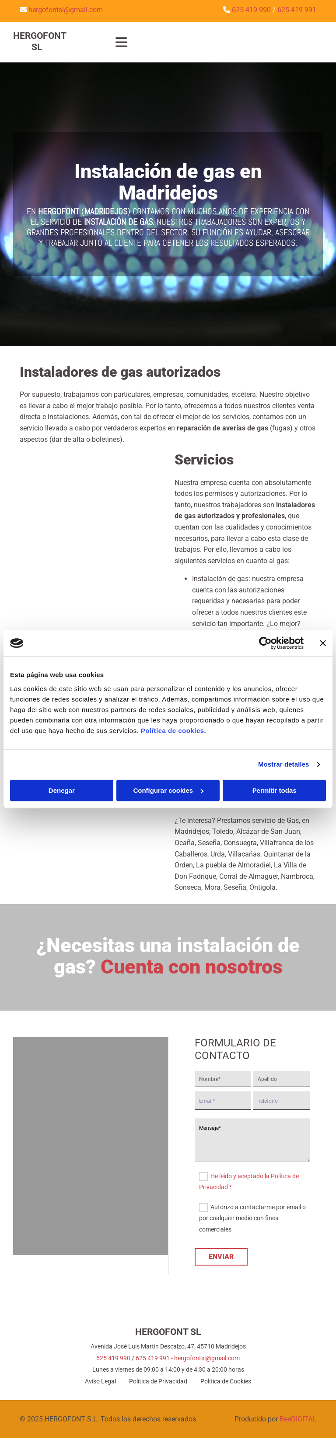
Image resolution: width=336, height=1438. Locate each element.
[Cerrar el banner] (323, 643)
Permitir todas (274, 790)
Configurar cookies (168, 790)
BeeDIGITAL (298, 1419)
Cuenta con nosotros (192, 966)
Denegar (62, 790)
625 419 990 (113, 1358)
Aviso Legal (100, 1381)
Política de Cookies (225, 1381)
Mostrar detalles (283, 764)
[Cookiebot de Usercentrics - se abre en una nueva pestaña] (265, 643)
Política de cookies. (173, 730)
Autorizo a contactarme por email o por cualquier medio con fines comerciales (252, 1218)
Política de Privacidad (158, 1381)
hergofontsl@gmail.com (207, 1358)
